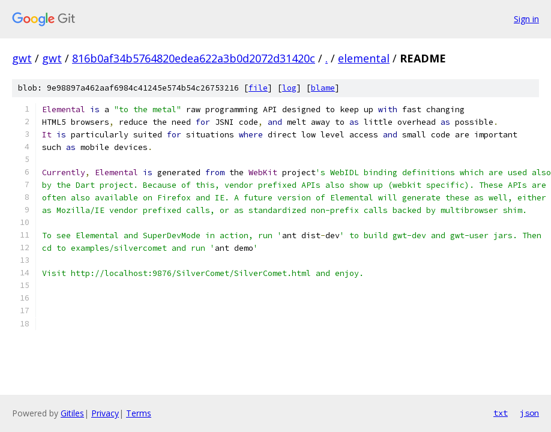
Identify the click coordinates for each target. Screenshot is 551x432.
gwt (22, 58)
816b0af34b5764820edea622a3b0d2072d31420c (193, 58)
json (529, 412)
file (258, 88)
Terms (138, 413)
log (289, 88)
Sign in (526, 19)
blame (323, 88)
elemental (364, 58)
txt (500, 412)
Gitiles (72, 413)
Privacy (105, 413)
